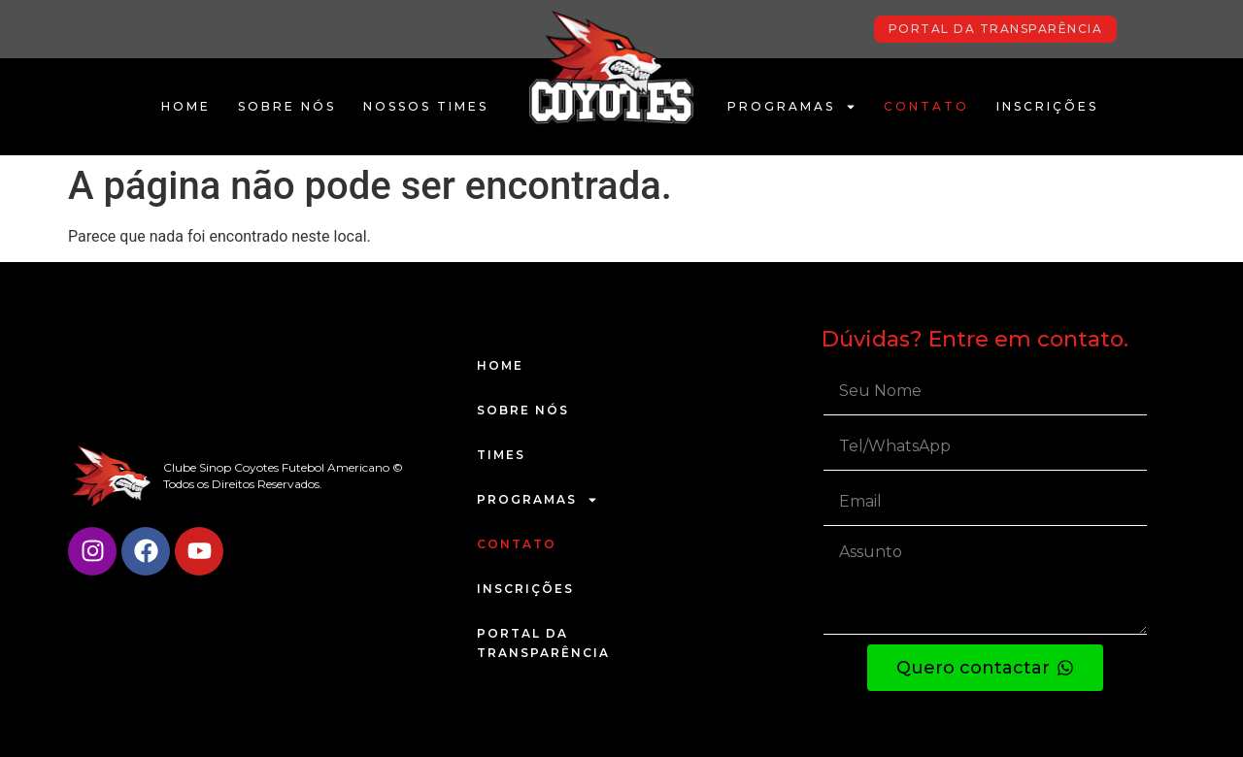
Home (186, 106)
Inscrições (1047, 106)
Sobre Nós (287, 106)
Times (501, 454)
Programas (792, 106)
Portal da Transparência (543, 643)
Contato (926, 106)
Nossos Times (425, 106)
